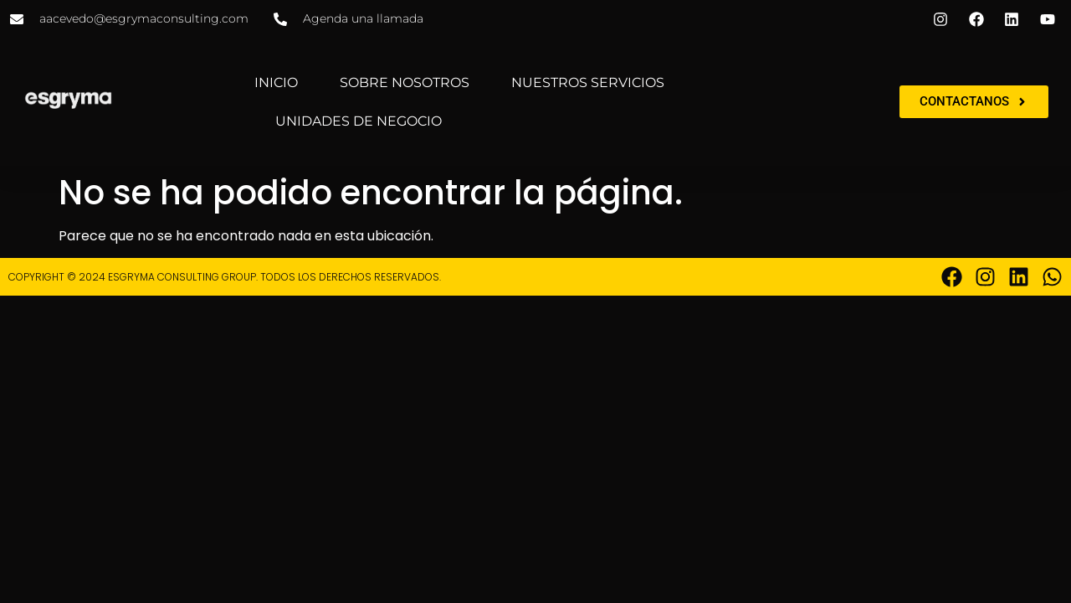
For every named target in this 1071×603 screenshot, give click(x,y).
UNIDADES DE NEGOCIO (358, 121)
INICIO (276, 82)
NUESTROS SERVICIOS (587, 82)
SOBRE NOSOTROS (404, 82)
